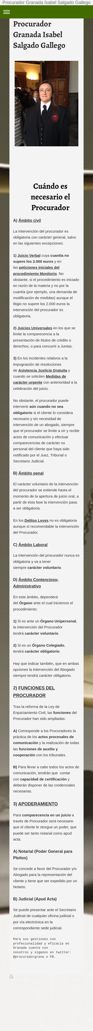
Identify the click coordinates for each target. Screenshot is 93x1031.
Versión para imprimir (29, 977)
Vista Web (76, 982)
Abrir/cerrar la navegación (46, 11)
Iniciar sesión (73, 977)
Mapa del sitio (20, 982)
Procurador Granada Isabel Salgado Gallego (46, 2)
